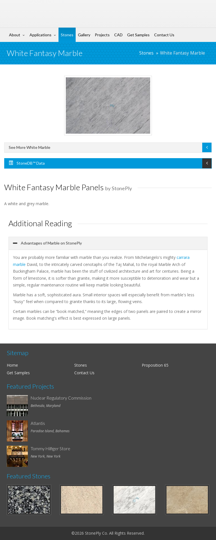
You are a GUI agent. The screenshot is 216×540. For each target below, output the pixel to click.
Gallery (84, 34)
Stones (67, 34)
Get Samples (138, 34)
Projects (102, 34)
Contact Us (164, 34)
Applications (40, 34)
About (14, 34)
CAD (118, 34)
